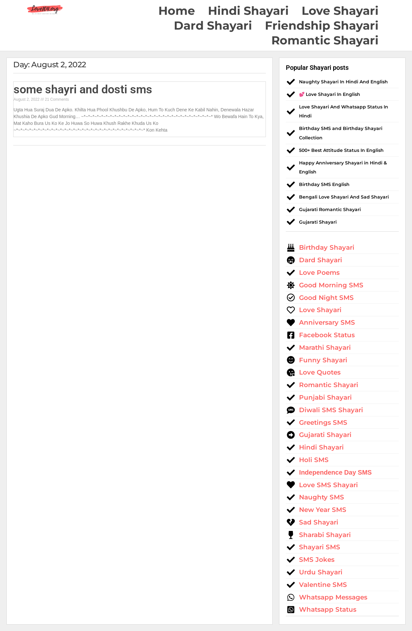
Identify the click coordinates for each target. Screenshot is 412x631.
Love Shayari (340, 11)
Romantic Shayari (325, 40)
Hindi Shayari (248, 11)
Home (176, 11)
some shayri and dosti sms (83, 89)
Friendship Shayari (322, 25)
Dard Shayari (213, 25)
